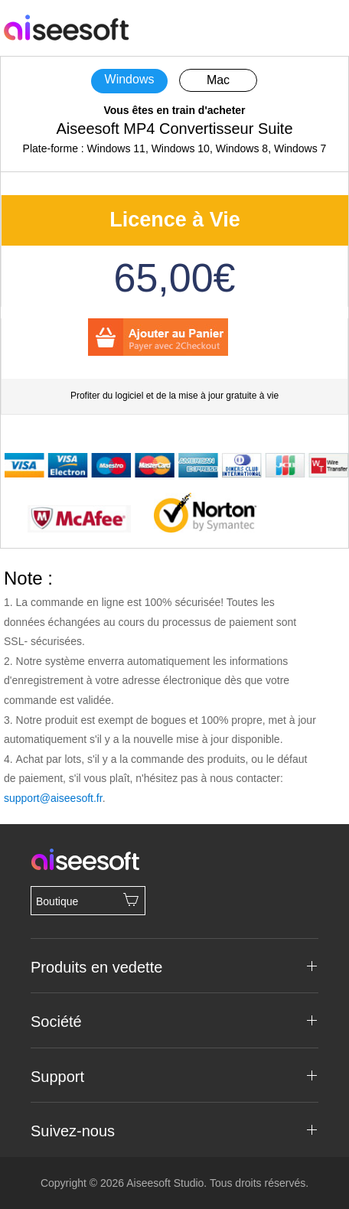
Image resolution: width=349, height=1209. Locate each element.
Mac (218, 79)
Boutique (88, 900)
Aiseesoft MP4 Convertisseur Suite (174, 128)
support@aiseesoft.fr (53, 798)
